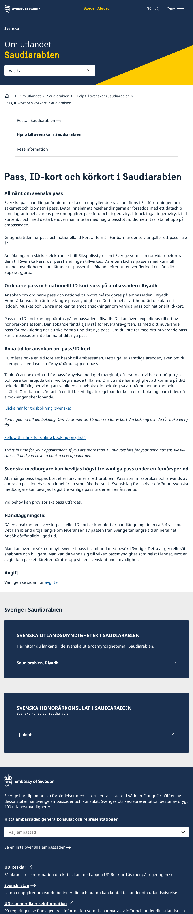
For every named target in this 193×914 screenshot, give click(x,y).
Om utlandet (30, 96)
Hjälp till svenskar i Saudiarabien (103, 96)
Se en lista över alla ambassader (34, 847)
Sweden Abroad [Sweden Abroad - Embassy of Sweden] (97, 8)
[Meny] (179, 8)
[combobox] (49, 70)
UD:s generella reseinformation (35, 903)
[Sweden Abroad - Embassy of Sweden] (26, 8)
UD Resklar (15, 867)
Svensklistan (16, 885)
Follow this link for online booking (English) (45, 437)
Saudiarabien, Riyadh (37, 662)
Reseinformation (32, 149)
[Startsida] (8, 96)
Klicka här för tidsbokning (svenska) (37, 408)
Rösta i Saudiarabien (36, 120)
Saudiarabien (58, 96)
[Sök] (154, 8)
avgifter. (52, 582)
